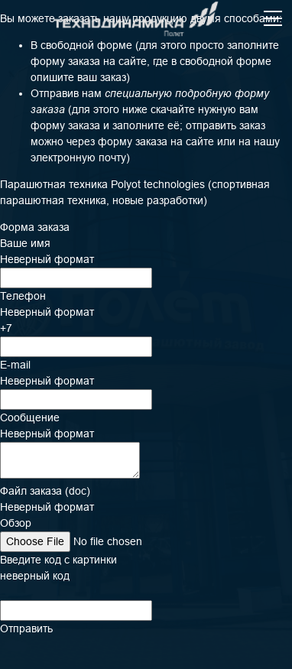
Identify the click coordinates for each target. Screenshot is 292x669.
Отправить (26, 628)
